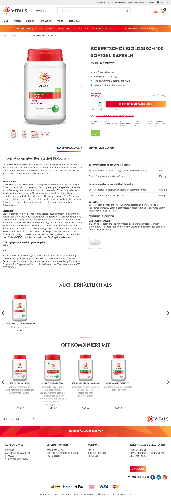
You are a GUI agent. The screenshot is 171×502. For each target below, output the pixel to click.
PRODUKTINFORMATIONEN (69, 148)
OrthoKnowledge (97, 453)
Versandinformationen (17, 459)
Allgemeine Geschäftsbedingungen (55, 494)
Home (5, 21)
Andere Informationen (102, 148)
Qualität (30, 21)
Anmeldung (138, 469)
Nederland (162, 2)
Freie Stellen (53, 456)
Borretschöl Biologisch (45, 36)
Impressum (10, 456)
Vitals (91, 450)
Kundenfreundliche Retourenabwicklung (141, 28)
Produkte (41, 10)
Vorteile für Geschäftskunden (62, 453)
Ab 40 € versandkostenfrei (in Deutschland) (96, 28)
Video (60, 21)
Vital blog (93, 456)
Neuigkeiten (46, 21)
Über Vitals (74, 21)
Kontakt (151, 2)
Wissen (17, 21)
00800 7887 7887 (140, 2)
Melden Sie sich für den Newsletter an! (111, 2)
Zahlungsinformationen (18, 453)
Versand (113, 109)
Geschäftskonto (55, 450)
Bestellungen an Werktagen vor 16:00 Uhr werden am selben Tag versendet (43, 28)
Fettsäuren (26, 36)
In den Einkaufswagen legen (135, 104)
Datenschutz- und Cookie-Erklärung (89, 494)
